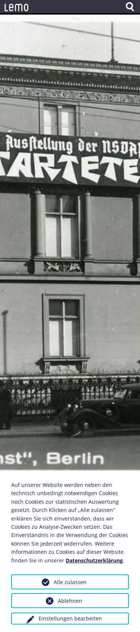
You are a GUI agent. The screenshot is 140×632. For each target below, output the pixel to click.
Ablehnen (70, 600)
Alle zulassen (70, 582)
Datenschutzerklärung (94, 560)
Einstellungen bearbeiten (70, 618)
